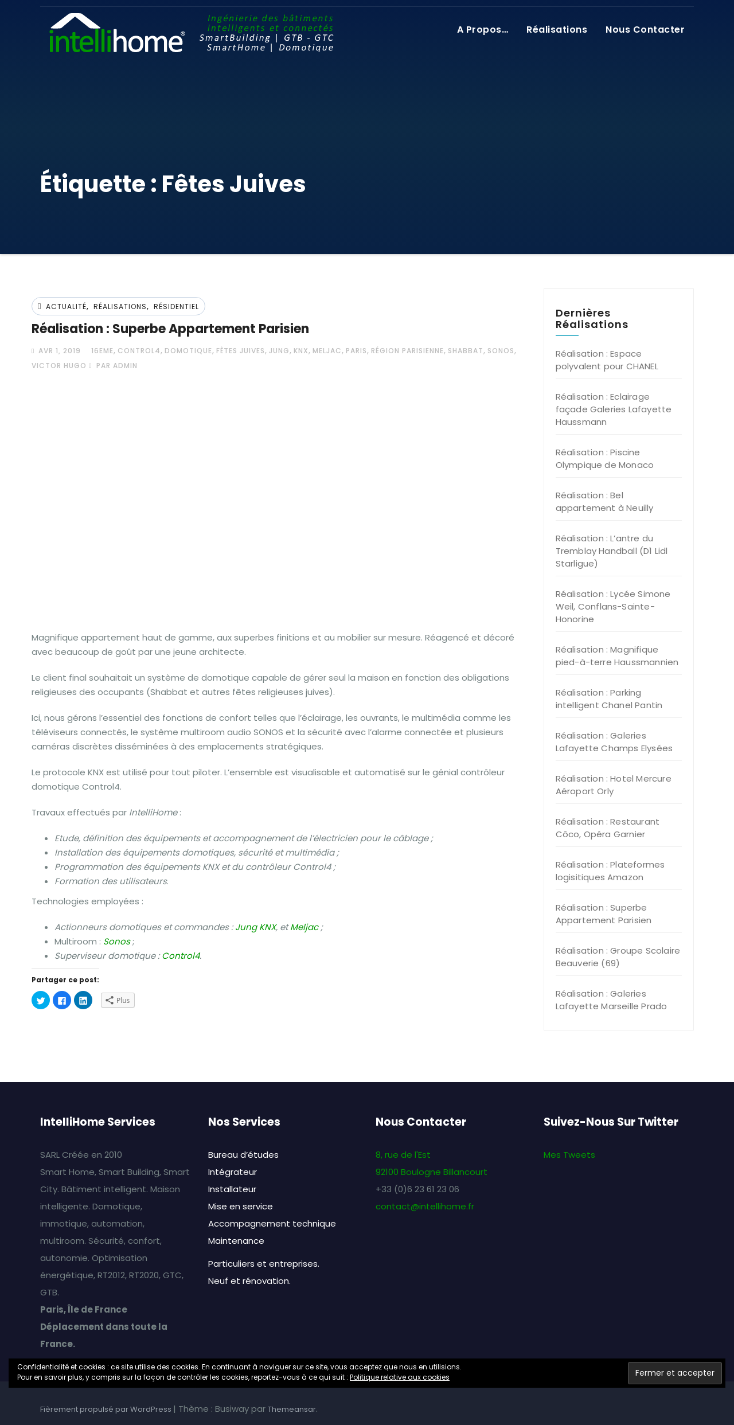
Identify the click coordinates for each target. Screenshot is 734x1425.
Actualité (66, 306)
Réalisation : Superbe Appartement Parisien (170, 329)
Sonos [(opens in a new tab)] (116, 941)
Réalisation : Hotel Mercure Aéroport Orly (613, 784)
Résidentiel (176, 306)
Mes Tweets (569, 1155)
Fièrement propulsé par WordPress (106, 1409)
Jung (279, 351)
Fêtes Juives (240, 351)
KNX (301, 351)
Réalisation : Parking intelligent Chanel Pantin (609, 698)
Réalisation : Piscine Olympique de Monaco (605, 458)
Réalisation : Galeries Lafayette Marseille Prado (611, 999)
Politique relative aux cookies (400, 1377)
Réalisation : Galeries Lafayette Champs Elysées (614, 741)
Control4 (139, 351)
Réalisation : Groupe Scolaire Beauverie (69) (618, 956)
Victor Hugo (59, 365)
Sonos (500, 351)
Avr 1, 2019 (58, 351)
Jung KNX (255, 927)
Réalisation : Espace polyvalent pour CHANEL (607, 360)
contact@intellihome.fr (425, 1206)
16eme (102, 351)
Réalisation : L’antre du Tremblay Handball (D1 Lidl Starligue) (612, 550)
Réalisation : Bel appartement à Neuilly (605, 501)
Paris (356, 351)
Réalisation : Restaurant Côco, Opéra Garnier (608, 827)
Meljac (327, 351)
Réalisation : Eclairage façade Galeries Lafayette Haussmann (614, 409)
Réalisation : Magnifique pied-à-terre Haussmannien (617, 655)
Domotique (188, 351)
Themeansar (292, 1409)
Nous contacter (645, 29)
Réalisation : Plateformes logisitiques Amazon (610, 870)
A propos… (483, 29)
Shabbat (465, 351)
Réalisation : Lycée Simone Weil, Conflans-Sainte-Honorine (613, 606)
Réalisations (556, 29)
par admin (113, 365)
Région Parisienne (407, 351)
